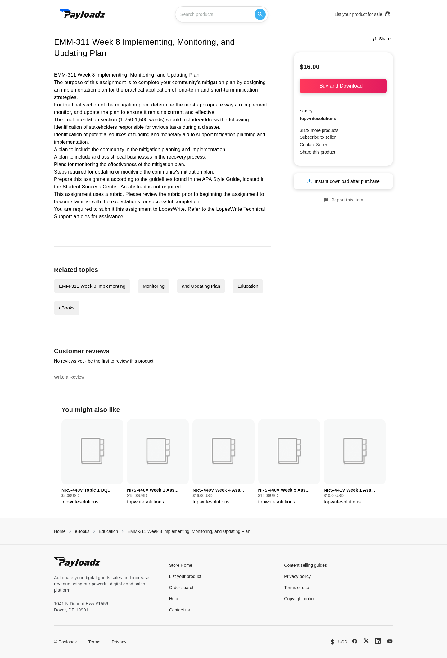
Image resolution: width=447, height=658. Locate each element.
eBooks (66, 307)
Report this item (343, 200)
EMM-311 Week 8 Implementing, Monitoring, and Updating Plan (188, 531)
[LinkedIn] (378, 641)
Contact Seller (313, 144)
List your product (185, 576)
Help (173, 598)
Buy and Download (343, 85)
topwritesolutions (318, 118)
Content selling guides (305, 565)
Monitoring (154, 286)
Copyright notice (299, 598)
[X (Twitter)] (366, 640)
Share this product (317, 152)
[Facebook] (355, 641)
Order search (182, 587)
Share (382, 38)
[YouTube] (390, 641)
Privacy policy (297, 576)
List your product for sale (363, 14)
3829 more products (319, 130)
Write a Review (69, 377)
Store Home (180, 565)
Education (247, 286)
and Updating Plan (201, 286)
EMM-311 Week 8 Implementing (92, 286)
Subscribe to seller (318, 137)
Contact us (179, 609)
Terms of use (296, 587)
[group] (92, 462)
